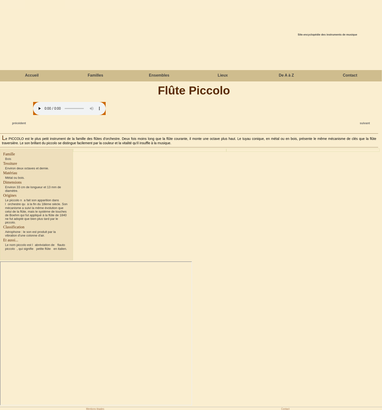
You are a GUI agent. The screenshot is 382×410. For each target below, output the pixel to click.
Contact (350, 75)
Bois (8, 159)
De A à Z (286, 75)
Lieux (223, 75)
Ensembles (159, 75)
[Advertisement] (191, 54)
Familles (95, 75)
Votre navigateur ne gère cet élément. (69, 108)
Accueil (32, 75)
